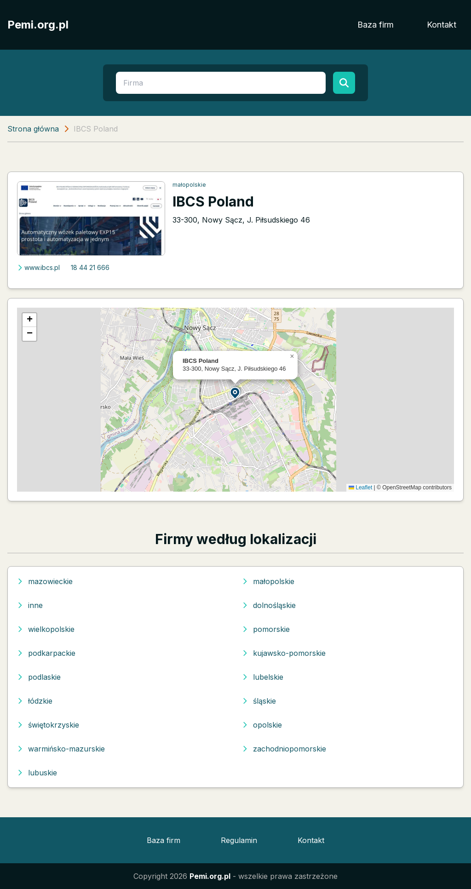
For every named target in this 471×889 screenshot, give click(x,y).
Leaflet (360, 487)
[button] (235, 392)
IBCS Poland (213, 201)
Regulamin (239, 840)
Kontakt (441, 24)
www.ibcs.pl (38, 267)
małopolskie (189, 184)
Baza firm (375, 24)
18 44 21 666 (90, 267)
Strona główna (33, 128)
